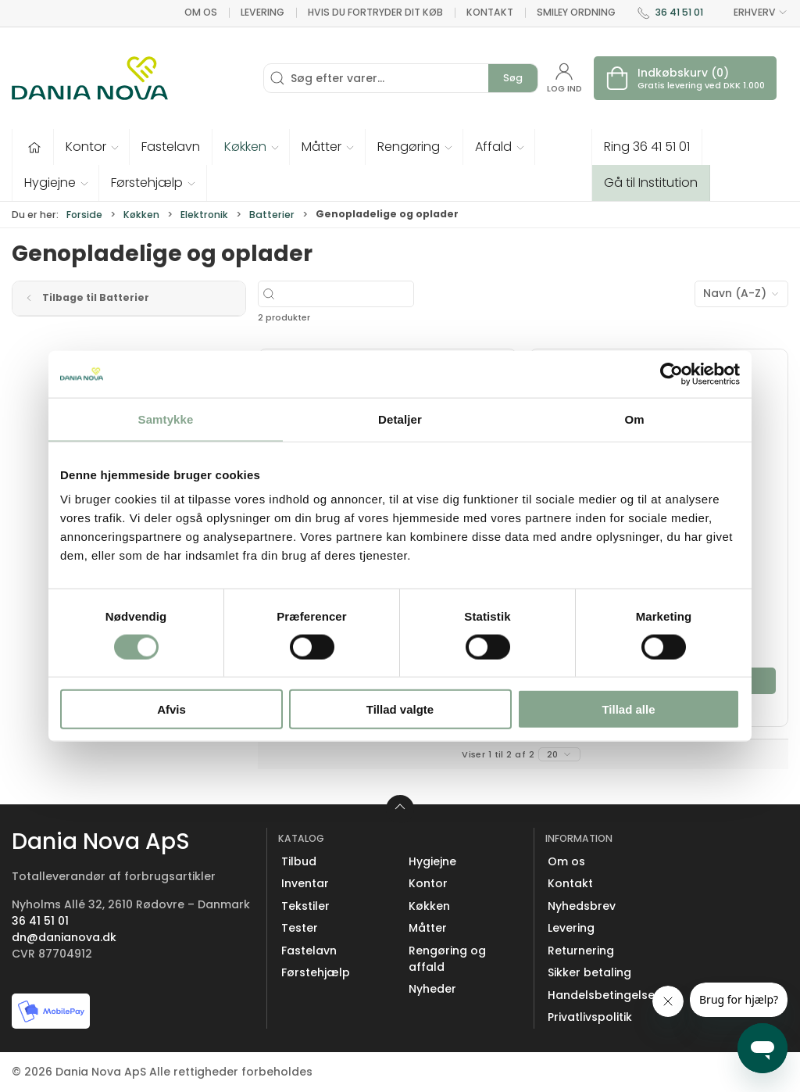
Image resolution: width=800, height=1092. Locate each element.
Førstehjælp (315, 972)
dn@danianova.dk (64, 937)
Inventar (305, 883)
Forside (84, 214)
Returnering (581, 950)
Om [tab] (634, 418)
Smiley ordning (576, 12)
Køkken (141, 214)
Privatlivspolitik (590, 1017)
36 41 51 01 (679, 12)
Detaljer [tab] (400, 418)
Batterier (272, 214)
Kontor (428, 883)
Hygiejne (432, 861)
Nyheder (432, 989)
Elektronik (204, 214)
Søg (513, 77)
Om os (200, 12)
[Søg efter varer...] (381, 294)
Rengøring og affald (447, 959)
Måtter (428, 928)
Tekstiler (305, 906)
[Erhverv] (90, 78)
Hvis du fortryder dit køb (375, 12)
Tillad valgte (400, 709)
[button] (92, 147)
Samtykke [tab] (166, 418)
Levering (262, 12)
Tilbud (298, 861)
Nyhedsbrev (582, 906)
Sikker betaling (589, 972)
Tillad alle (628, 709)
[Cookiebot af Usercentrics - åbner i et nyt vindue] (671, 373)
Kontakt (489, 12)
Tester (299, 928)
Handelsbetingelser (603, 995)
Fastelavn (309, 950)
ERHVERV (751, 12)
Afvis (171, 709)
